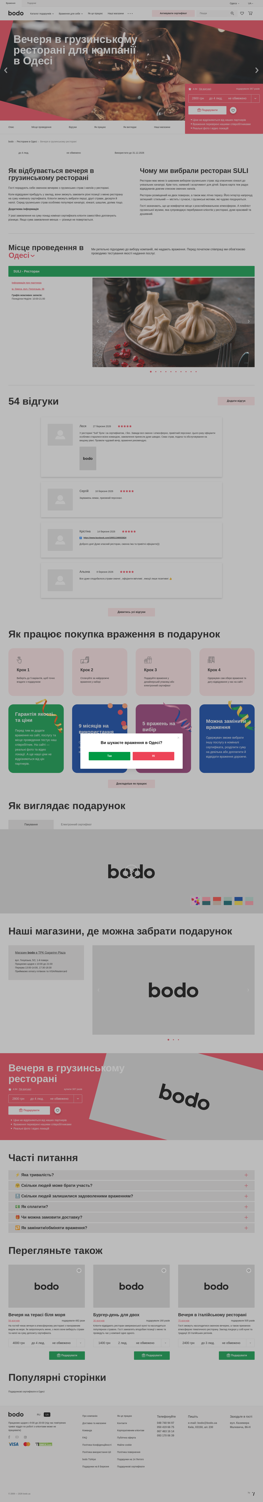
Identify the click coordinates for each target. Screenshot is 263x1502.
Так (109, 755)
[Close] (178, 738)
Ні (153, 755)
